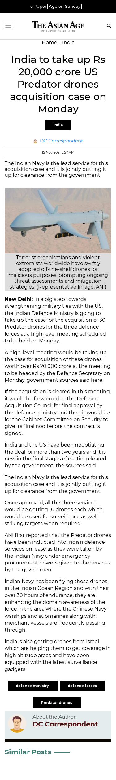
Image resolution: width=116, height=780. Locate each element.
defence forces (83, 685)
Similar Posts (28, 752)
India (58, 125)
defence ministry (33, 685)
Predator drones (57, 702)
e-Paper (38, 6)
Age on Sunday (64, 6)
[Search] (109, 26)
